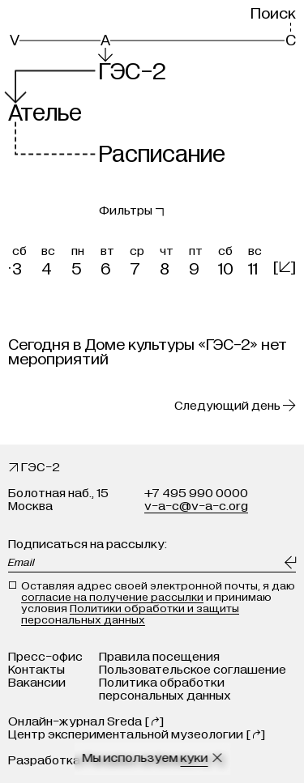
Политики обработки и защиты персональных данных (130, 614)
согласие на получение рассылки (112, 597)
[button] (22, 258)
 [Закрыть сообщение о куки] (217, 757)
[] (284, 266)
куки (194, 757)
